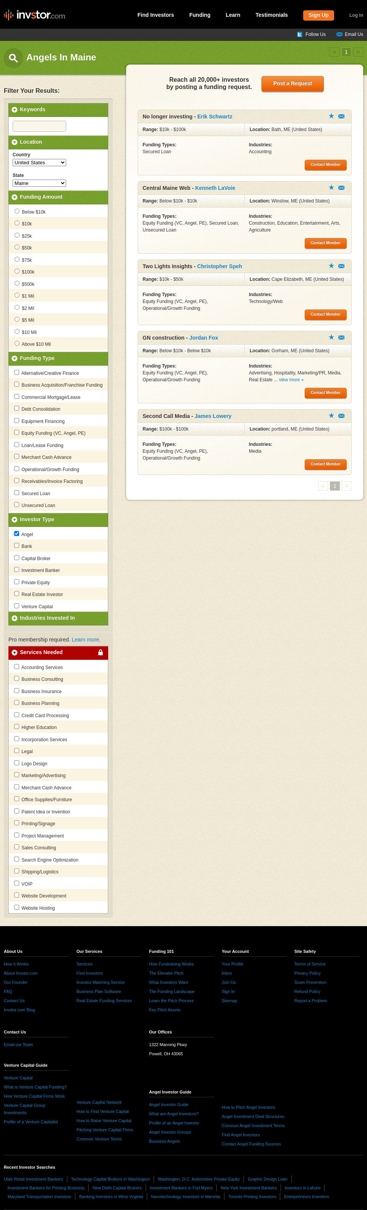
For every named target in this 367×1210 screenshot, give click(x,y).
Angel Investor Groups (170, 1132)
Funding (199, 15)
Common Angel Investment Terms (253, 1125)
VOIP (23, 884)
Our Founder (16, 982)
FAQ (8, 991)
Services (84, 964)
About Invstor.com (20, 973)
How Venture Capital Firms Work (34, 1096)
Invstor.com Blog (19, 1010)
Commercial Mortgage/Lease (47, 397)
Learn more (85, 640)
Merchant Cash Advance (42, 457)
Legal (23, 751)
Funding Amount (41, 197)
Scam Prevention (310, 982)
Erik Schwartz (214, 116)
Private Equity (32, 582)
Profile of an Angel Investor (174, 1123)
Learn (233, 15)
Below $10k (30, 212)
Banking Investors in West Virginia (111, 1196)
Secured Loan (32, 493)
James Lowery (213, 416)
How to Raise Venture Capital (104, 1120)
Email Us (354, 34)
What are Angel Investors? (173, 1113)
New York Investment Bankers (249, 1188)
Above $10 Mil (33, 344)
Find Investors (156, 15)
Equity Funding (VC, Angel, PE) (50, 433)
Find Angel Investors (241, 1134)
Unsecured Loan (34, 505)
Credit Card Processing (41, 715)
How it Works (16, 964)
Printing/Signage (34, 823)
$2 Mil (24, 308)
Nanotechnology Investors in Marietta (186, 1196)
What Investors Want (168, 982)
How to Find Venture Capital (102, 1111)
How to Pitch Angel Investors (248, 1107)
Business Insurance (38, 691)
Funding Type (37, 358)
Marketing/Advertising (40, 775)
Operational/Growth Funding (46, 469)
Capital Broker (32, 558)
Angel (23, 534)
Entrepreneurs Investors (306, 1196)
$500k (24, 284)
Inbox (227, 973)
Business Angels (164, 1141)
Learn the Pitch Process (171, 1000)
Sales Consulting (35, 847)
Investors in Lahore (303, 1188)
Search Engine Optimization (46, 860)
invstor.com (34, 15)
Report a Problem (310, 1000)
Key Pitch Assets (164, 1010)
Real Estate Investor (38, 594)
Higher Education (35, 727)
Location (31, 142)
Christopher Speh (219, 266)
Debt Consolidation (37, 409)
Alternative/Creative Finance (46, 373)
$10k (23, 223)
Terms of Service (310, 964)
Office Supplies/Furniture (43, 799)
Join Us (229, 982)
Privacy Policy (307, 973)
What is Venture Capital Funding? (35, 1087)
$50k (23, 248)
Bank (23, 546)
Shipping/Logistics (36, 871)
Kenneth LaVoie (215, 188)
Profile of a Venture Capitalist (31, 1121)
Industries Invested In (47, 618)
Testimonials (272, 15)
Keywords (32, 109)
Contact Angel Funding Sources (251, 1144)
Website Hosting (34, 908)
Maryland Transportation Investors (39, 1196)
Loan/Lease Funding (38, 445)
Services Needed (41, 652)
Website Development (40, 896)
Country (21, 154)
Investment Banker (37, 570)
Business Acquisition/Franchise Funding (58, 385)
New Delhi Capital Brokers (117, 1188)
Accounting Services (38, 667)
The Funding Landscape (172, 991)
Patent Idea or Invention (42, 811)
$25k (23, 236)
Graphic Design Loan (267, 1179)
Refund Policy (307, 991)
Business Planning (36, 703)
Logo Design (30, 763)
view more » (291, 379)
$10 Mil (26, 332)
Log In (356, 15)
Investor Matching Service (100, 982)
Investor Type (37, 519)
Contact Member (341, 116)
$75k (23, 260)
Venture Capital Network (99, 1102)
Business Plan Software (98, 991)
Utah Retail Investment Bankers (33, 1179)
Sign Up (319, 15)
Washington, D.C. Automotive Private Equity (199, 1179)
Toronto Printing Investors (252, 1196)
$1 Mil (24, 296)
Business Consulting (38, 679)
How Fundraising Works (171, 964)
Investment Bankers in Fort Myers (181, 1188)
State (18, 175)
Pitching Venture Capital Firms (104, 1129)
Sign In (228, 991)
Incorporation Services (40, 739)
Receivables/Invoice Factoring (48, 481)
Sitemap (229, 1000)
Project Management (39, 836)
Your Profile (232, 964)
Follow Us (315, 34)
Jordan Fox (203, 338)
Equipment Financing (39, 421)
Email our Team (18, 1044)
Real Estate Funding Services (104, 1000)
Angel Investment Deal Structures (253, 1116)
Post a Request (292, 83)
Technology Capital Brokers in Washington (110, 1179)
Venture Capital (33, 606)
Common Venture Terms (99, 1139)
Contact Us (14, 1000)
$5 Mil (24, 320)
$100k (24, 272)
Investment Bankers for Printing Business (46, 1188)
